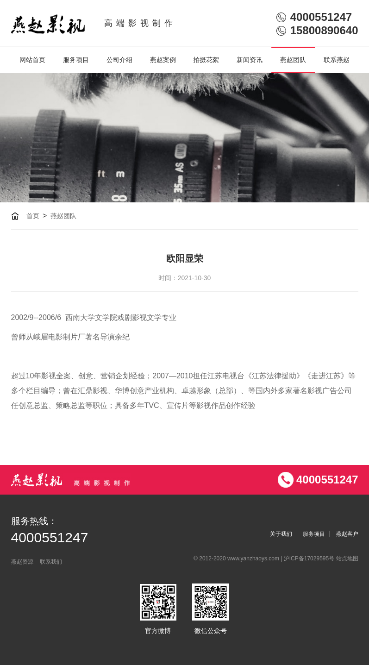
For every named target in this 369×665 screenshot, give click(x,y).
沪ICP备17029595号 (310, 558)
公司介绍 (119, 59)
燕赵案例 (163, 59)
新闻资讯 (250, 59)
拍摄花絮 (206, 59)
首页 (32, 216)
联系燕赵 (337, 59)
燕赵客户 (347, 534)
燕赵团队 (293, 59)
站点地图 (347, 558)
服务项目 (76, 59)
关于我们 (281, 534)
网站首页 (32, 59)
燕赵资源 (22, 561)
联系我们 (51, 561)
